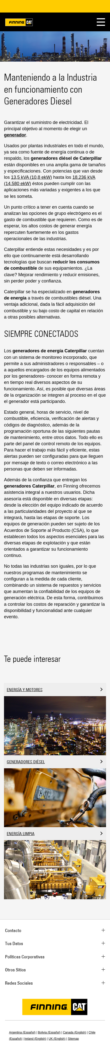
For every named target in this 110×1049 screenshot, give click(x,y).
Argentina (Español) (22, 1032)
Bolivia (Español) (49, 1032)
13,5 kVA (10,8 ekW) (31, 177)
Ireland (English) (35, 1038)
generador (15, 134)
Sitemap (73, 1038)
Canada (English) (74, 1032)
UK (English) (56, 1038)
